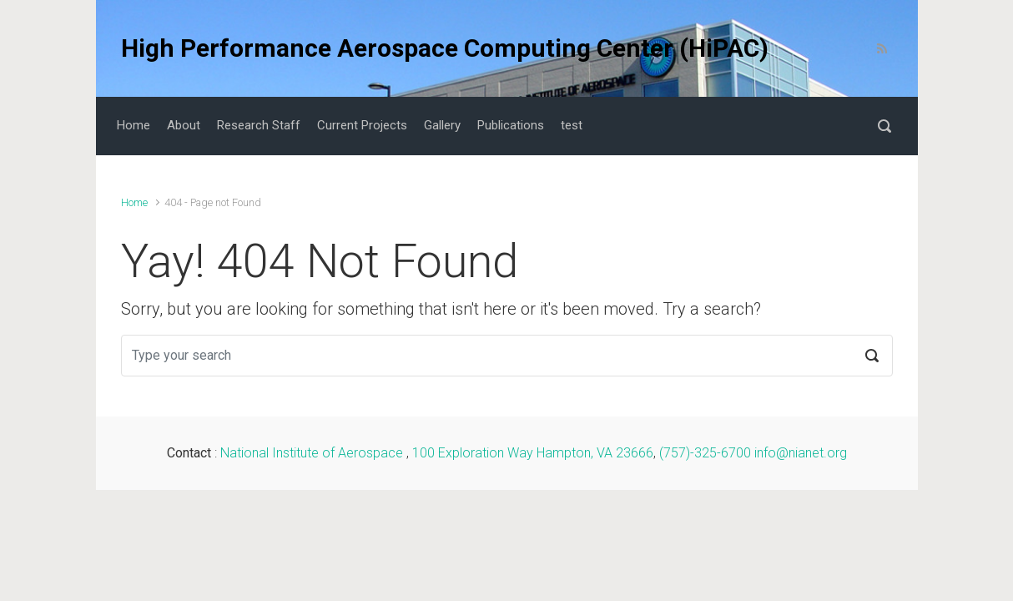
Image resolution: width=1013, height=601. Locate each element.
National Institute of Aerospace (313, 453)
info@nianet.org (800, 453)
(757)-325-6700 (705, 453)
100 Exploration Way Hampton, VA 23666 (532, 453)
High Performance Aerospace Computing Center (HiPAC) (445, 48)
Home (134, 202)
